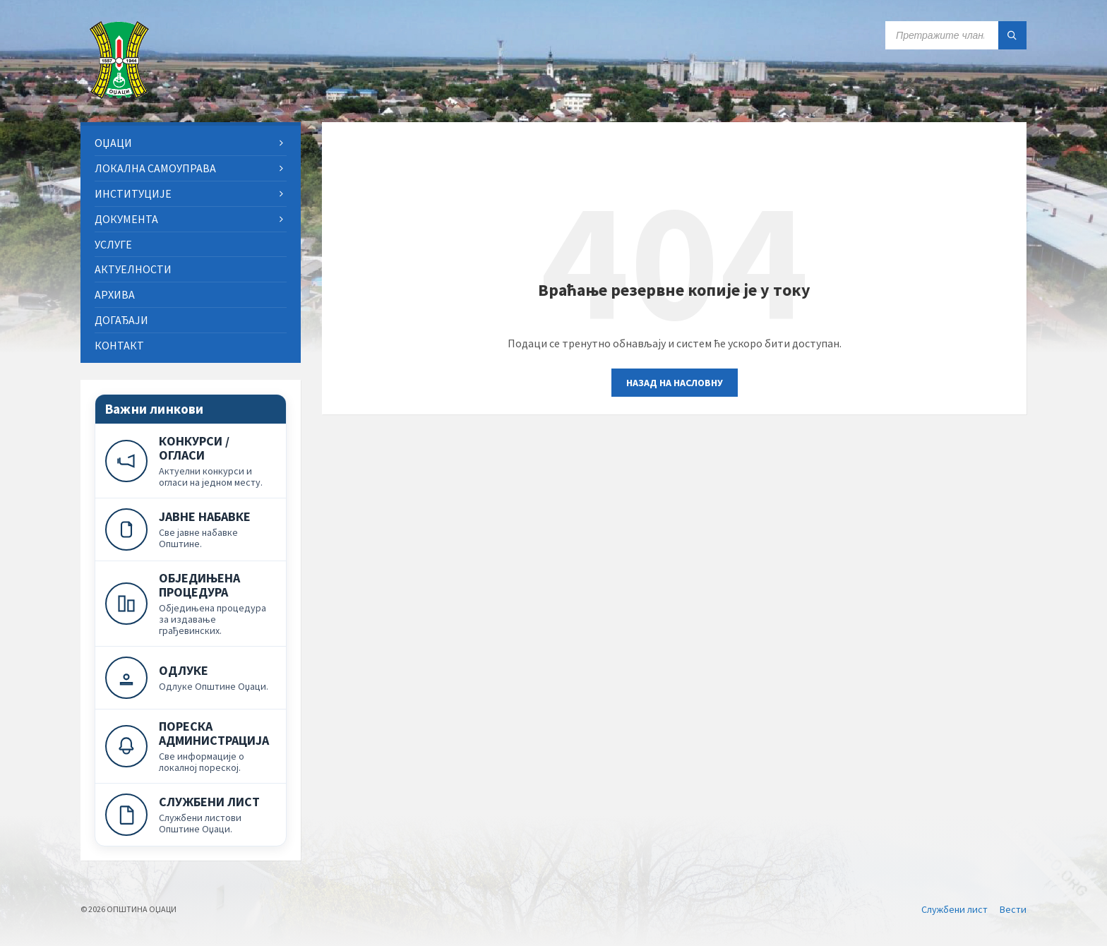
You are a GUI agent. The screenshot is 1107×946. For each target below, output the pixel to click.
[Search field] (956, 35)
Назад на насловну (674, 382)
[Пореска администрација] (190, 746)
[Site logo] (119, 95)
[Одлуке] (190, 677)
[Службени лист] (190, 814)
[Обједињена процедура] (190, 603)
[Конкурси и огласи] (190, 461)
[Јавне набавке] (190, 529)
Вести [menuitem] (1013, 909)
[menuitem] (191, 143)
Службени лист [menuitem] (954, 909)
